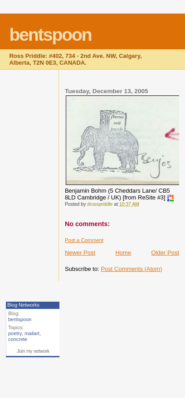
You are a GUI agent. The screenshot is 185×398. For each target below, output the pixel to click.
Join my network (33, 351)
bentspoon (50, 34)
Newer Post (80, 252)
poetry (15, 333)
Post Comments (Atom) (131, 268)
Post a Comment (84, 240)
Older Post (165, 252)
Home (123, 252)
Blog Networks (23, 305)
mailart (31, 333)
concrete (17, 339)
